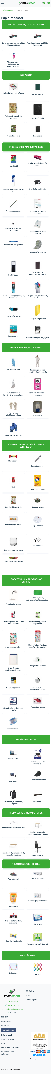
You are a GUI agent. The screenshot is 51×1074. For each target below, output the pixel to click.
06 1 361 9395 (14, 1002)
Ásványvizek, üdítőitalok (13, 561)
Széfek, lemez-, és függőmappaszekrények (38, 833)
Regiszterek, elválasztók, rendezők (37, 297)
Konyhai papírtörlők (13, 524)
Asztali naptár (37, 94)
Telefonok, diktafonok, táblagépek (13, 803)
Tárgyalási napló (13, 136)
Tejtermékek (38, 526)
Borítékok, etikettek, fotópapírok (13, 229)
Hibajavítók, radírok (37, 252)
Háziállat (37, 974)
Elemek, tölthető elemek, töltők (13, 709)
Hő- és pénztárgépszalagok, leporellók (13, 297)
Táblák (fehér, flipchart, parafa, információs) (37, 646)
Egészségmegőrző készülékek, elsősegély (38, 371)
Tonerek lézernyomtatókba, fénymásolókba (13, 44)
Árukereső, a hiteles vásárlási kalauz (39, 1059)
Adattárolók (13, 758)
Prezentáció (38, 802)
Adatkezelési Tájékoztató (10, 1047)
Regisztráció (5, 1025)
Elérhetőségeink (31, 1000)
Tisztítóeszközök (37, 878)
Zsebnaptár (37, 136)
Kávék (13, 487)
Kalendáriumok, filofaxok (13, 93)
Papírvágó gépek (38, 707)
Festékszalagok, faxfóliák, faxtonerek (37, 44)
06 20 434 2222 (13, 1005)
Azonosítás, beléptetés (13, 245)
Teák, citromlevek (37, 489)
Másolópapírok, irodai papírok (38, 232)
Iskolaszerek (13, 336)
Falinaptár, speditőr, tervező (13, 117)
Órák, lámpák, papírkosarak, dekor (37, 273)
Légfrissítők (38, 924)
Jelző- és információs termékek (37, 394)
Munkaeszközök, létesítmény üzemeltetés (13, 394)
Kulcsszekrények (13, 369)
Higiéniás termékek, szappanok (13, 922)
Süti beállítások (8, 1030)
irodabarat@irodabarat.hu (14, 1009)
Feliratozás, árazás (13, 316)
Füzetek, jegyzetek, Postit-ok (13, 190)
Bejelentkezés (6, 1021)
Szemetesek (38, 415)
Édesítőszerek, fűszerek (13, 550)
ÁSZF (3, 1043)
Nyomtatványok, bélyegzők (37, 337)
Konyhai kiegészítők (37, 319)
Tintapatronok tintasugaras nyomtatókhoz (13, 64)
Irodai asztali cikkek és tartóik (37, 164)
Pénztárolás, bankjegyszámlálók (37, 688)
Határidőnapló (38, 118)
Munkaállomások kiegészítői (13, 827)
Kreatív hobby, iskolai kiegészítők (37, 623)
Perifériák (13, 781)
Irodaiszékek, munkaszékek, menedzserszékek (13, 854)
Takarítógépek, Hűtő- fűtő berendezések (13, 623)
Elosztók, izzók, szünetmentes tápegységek (37, 599)
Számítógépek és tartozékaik (38, 763)
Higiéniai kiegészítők (13, 435)
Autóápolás (13, 906)
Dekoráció (13, 973)
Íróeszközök (13, 166)
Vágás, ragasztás (13, 211)
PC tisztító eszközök (37, 780)
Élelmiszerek (13, 461)
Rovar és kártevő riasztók (37, 944)
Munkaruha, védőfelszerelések (13, 414)
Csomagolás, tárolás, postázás (37, 212)
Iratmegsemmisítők (13, 647)
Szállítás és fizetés (8, 1039)
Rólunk (28, 996)
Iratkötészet (13, 275)
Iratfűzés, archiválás (37, 189)
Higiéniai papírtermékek (38, 901)
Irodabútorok (37, 855)
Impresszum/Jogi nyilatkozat (7, 1052)
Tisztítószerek (13, 879)
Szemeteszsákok (37, 466)
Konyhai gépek (38, 507)
